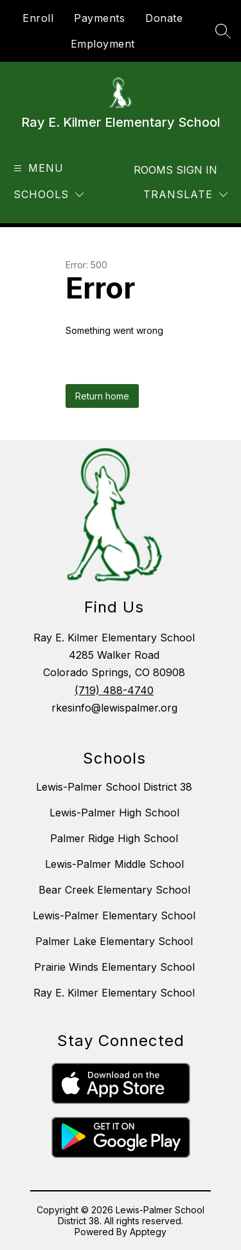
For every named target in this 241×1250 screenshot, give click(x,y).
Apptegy (148, 1231)
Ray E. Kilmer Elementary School (114, 992)
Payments (99, 18)
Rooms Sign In (175, 169)
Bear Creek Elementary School (114, 889)
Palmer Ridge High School (114, 838)
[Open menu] (37, 168)
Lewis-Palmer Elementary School (114, 915)
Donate (164, 18)
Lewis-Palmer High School (114, 812)
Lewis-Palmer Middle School (114, 864)
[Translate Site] (185, 195)
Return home (102, 396)
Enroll (37, 18)
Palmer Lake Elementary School (114, 941)
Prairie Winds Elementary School (114, 966)
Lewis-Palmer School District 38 (114, 786)
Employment (103, 43)
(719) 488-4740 (114, 690)
